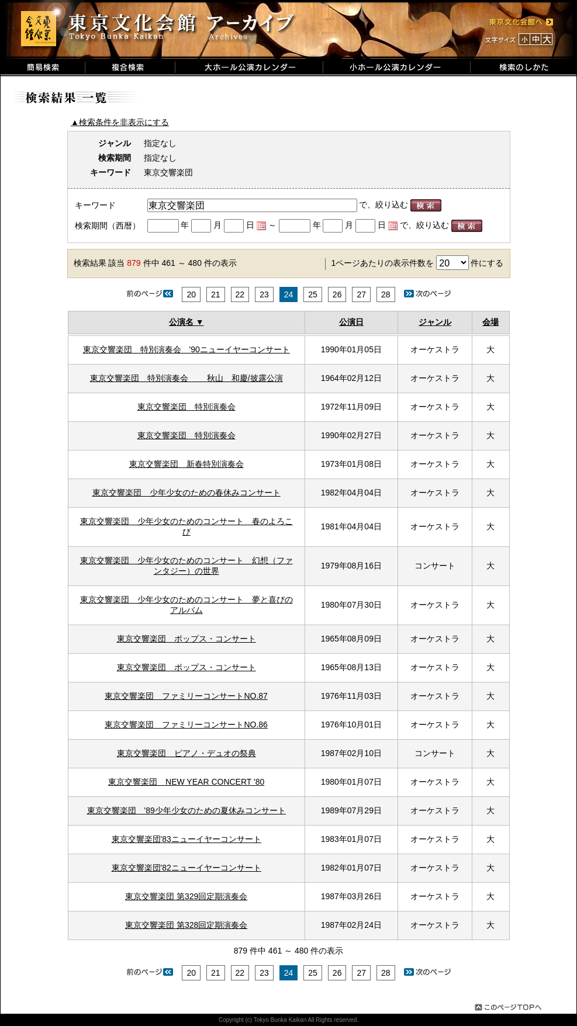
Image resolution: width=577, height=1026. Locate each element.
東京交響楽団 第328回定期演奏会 (186, 925)
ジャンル (435, 322)
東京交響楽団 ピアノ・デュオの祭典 (186, 753)
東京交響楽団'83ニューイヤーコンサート (186, 839)
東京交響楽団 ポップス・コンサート (186, 638)
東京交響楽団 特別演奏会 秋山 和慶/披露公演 (186, 378)
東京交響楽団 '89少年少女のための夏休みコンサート (186, 810)
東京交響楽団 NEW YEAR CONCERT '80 (186, 781)
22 (240, 294)
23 (264, 294)
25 (312, 294)
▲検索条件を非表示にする (120, 122)
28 (386, 294)
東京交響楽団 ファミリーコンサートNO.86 (186, 724)
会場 (490, 322)
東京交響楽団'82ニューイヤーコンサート (186, 867)
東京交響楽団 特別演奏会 (186, 406)
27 (361, 294)
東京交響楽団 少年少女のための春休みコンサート (186, 492)
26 (337, 294)
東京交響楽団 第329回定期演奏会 (186, 896)
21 (215, 294)
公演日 (351, 322)
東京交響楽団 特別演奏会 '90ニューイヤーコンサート (186, 349)
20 (191, 294)
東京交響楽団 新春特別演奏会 (186, 464)
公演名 (181, 322)
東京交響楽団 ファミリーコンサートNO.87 (186, 696)
